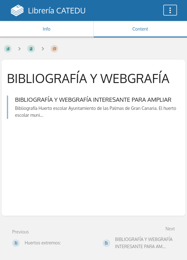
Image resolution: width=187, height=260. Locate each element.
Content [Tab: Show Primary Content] (140, 29)
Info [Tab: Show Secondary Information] (47, 29)
